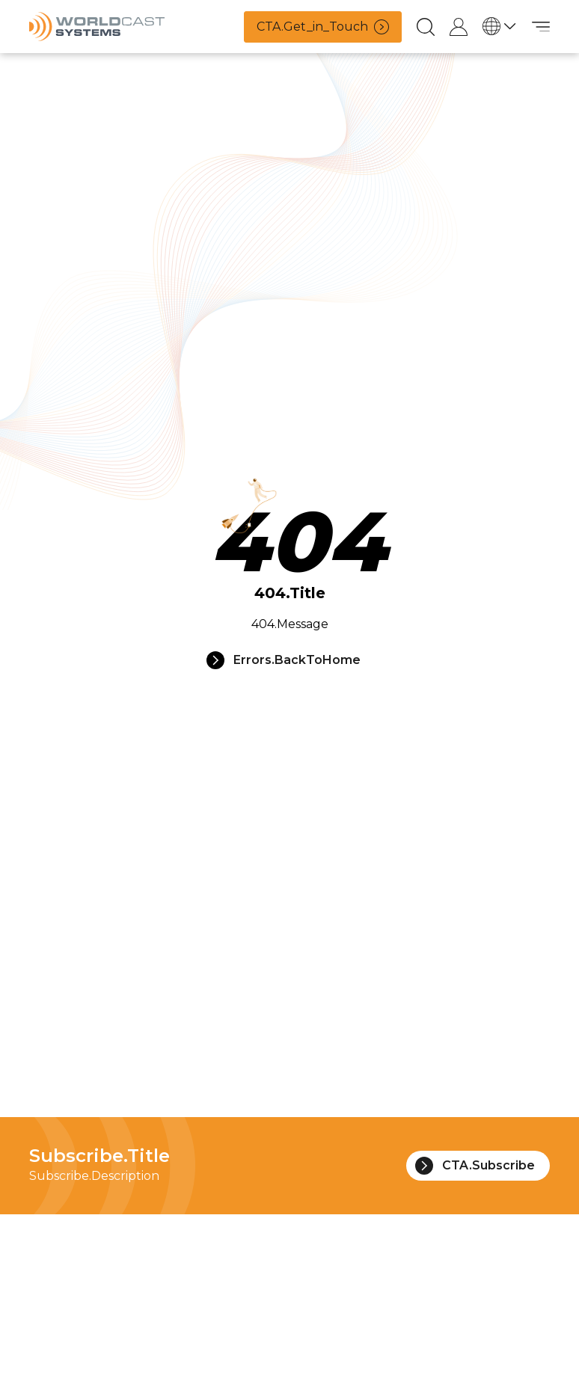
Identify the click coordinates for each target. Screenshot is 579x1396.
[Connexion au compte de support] (459, 27)
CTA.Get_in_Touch (323, 26)
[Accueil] (97, 26)
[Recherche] (426, 27)
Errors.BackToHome (283, 660)
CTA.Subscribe (475, 1166)
